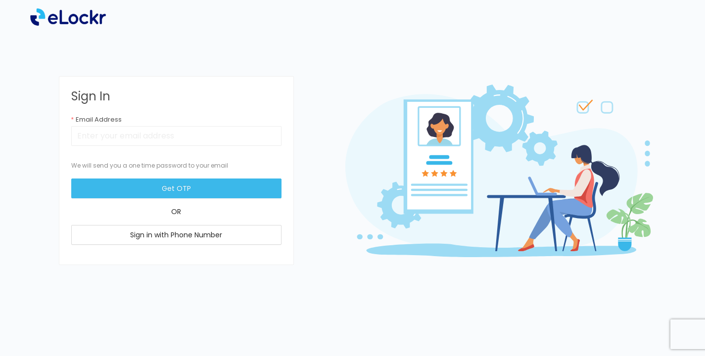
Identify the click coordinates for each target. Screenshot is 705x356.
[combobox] (176, 136)
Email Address (99, 119)
